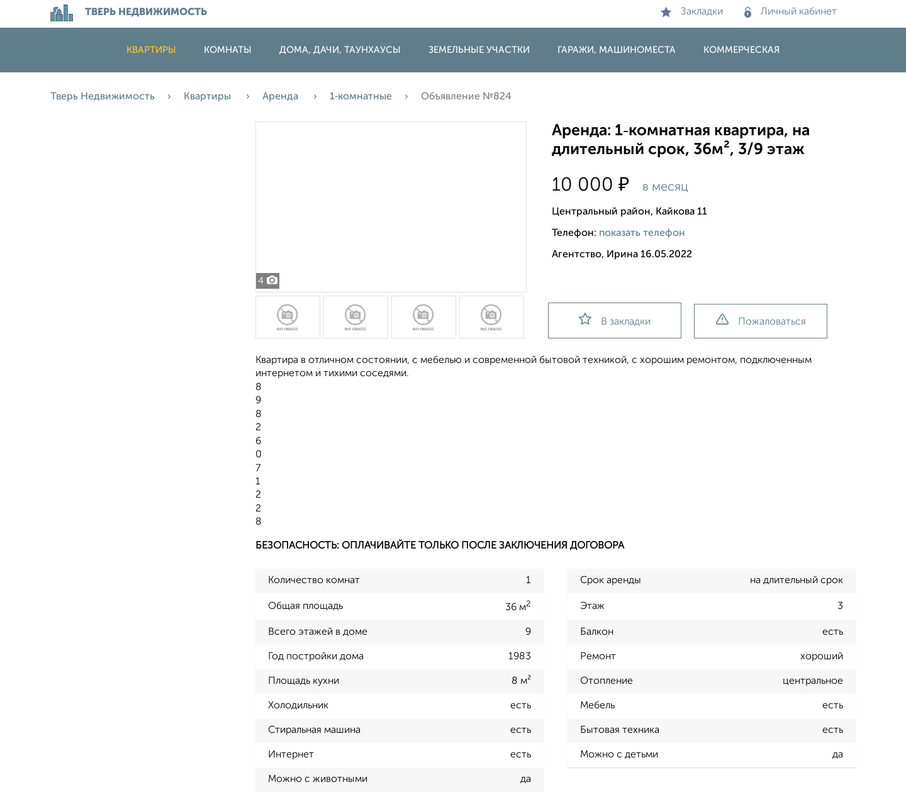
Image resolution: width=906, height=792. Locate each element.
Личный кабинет (790, 12)
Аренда (281, 97)
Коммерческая (741, 50)
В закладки (615, 320)
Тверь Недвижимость (102, 97)
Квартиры (151, 50)
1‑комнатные (361, 97)
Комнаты (228, 50)
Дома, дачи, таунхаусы (340, 50)
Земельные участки (479, 50)
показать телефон (642, 233)
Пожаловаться (761, 320)
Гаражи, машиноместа (616, 50)
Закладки (692, 12)
